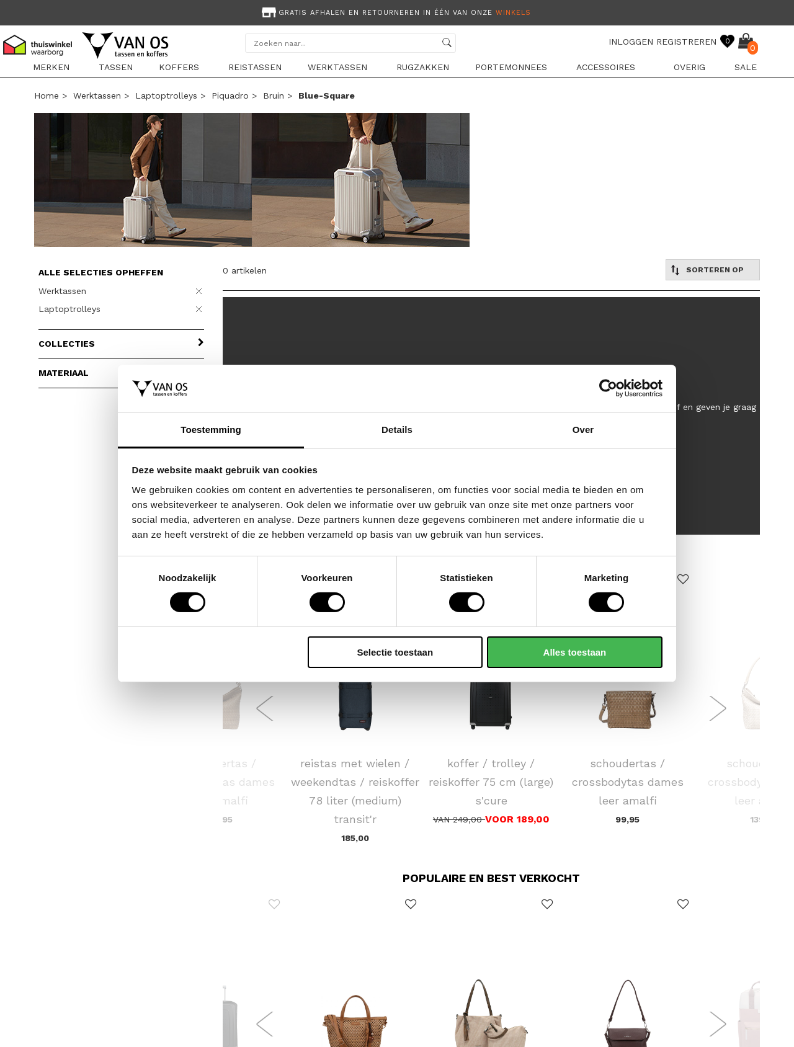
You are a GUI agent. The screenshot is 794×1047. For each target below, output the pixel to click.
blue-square (326, 95)
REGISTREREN (686, 42)
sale (745, 67)
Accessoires (605, 67)
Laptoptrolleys (166, 95)
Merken (51, 67)
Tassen (116, 67)
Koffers (179, 67)
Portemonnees (511, 67)
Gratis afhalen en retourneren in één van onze (395, 13)
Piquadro (230, 95)
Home (46, 95)
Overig (689, 67)
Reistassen (255, 67)
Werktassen (337, 67)
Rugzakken (422, 67)
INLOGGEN (631, 42)
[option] (397, 11)
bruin (273, 95)
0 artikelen (245, 270)
